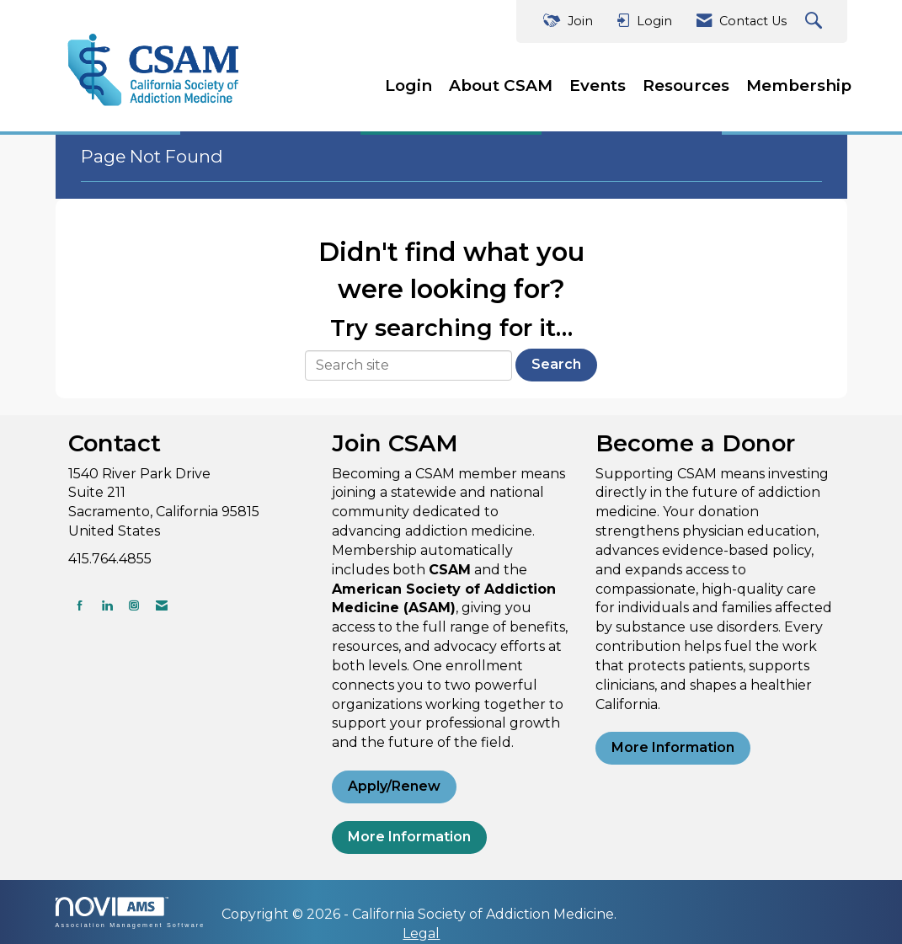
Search (556, 364)
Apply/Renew (394, 786)
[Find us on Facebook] (80, 605)
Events (597, 85)
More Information (409, 837)
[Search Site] (815, 21)
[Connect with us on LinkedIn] (107, 605)
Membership (798, 85)
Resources (686, 85)
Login (408, 85)
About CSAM (500, 85)
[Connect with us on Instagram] (134, 605)
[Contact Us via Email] (161, 605)
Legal (421, 933)
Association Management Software (130, 912)
